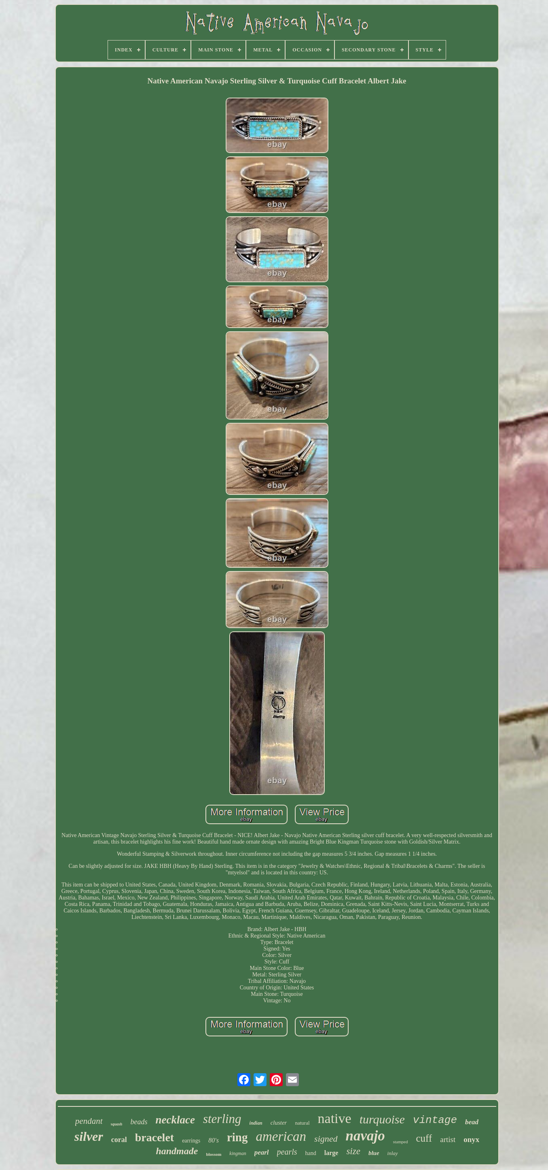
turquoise (382, 1119)
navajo (365, 1136)
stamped (400, 1141)
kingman (237, 1153)
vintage (435, 1120)
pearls (287, 1151)
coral (119, 1140)
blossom (213, 1154)
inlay (392, 1153)
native (334, 1118)
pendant (89, 1121)
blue (373, 1153)
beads (138, 1122)
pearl (261, 1152)
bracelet (154, 1137)
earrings (191, 1141)
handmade (177, 1151)
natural (302, 1123)
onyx (471, 1139)
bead (471, 1122)
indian (256, 1123)
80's (213, 1140)
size (353, 1151)
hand (310, 1153)
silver (88, 1136)
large (331, 1152)
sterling (222, 1119)
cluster (279, 1122)
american (281, 1136)
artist (447, 1139)
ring (237, 1137)
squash (117, 1124)
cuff (424, 1138)
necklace (175, 1120)
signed (325, 1139)
